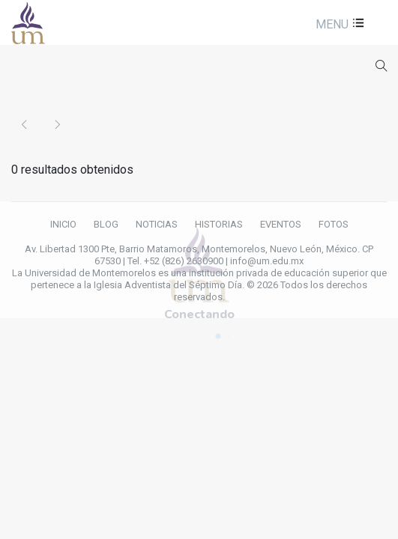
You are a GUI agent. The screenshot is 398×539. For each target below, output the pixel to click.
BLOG (106, 224)
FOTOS (334, 224)
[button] (338, 24)
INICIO (63, 224)
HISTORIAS (219, 224)
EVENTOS (280, 224)
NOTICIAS (157, 224)
